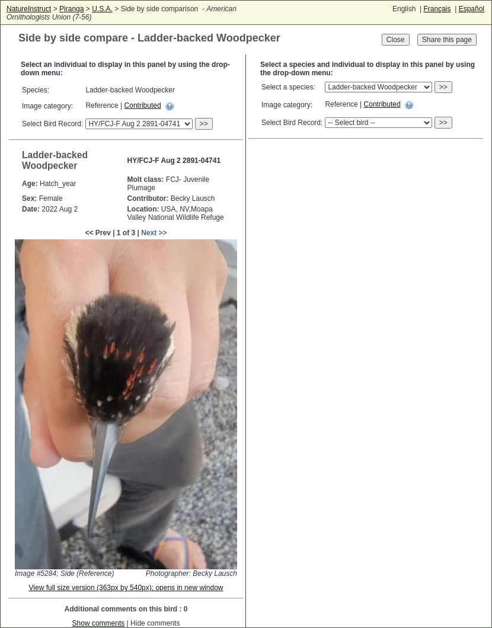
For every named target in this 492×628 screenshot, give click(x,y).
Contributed (142, 105)
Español (471, 9)
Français (437, 9)
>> (204, 124)
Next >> (154, 233)
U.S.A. (102, 9)
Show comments (98, 623)
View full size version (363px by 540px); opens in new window (126, 588)
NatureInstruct (29, 9)
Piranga (71, 9)
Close (395, 40)
